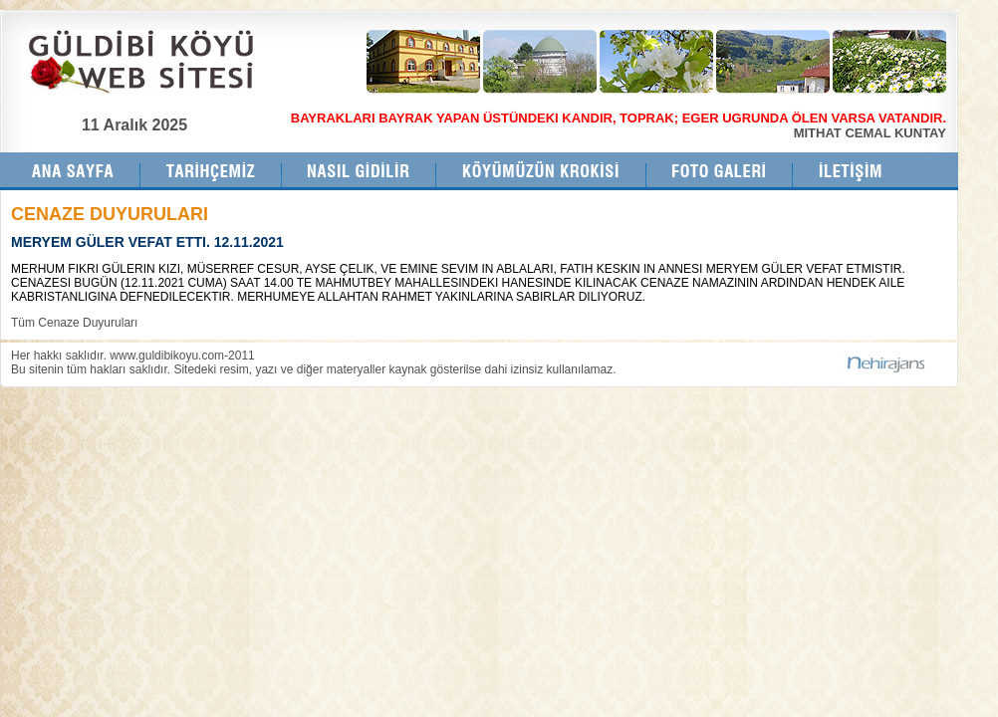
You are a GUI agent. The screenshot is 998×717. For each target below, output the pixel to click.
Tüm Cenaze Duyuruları (74, 323)
